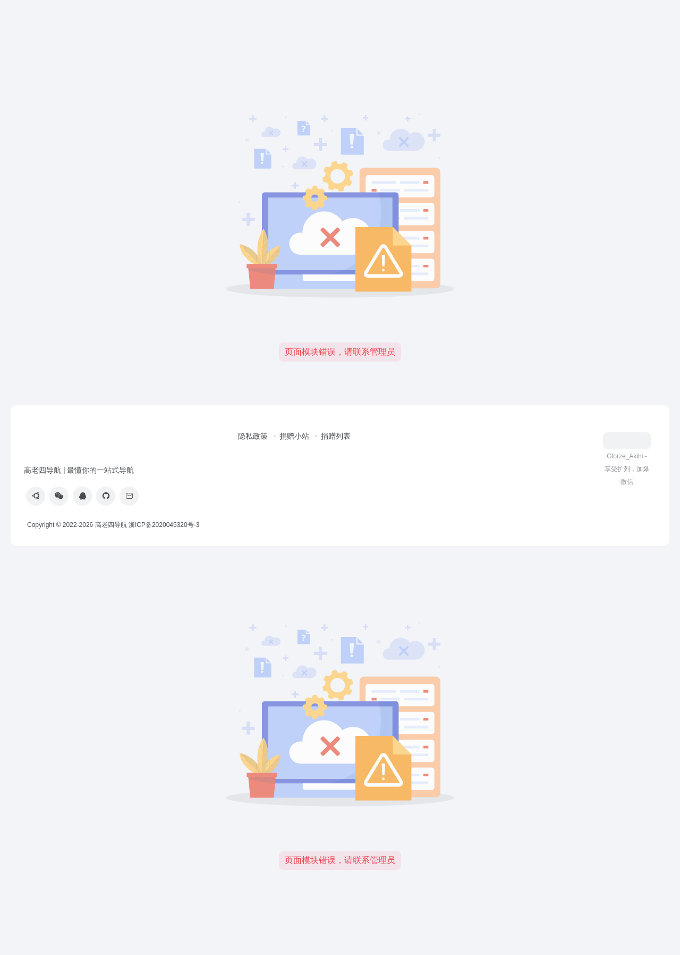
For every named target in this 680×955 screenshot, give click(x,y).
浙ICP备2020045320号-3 (165, 525)
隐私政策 (253, 436)
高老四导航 (111, 525)
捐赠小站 (294, 436)
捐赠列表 (336, 436)
